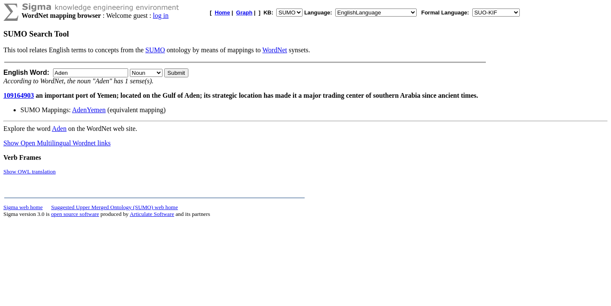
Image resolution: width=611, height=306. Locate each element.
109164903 (18, 95)
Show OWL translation (29, 171)
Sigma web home (23, 207)
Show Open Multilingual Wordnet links (57, 143)
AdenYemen (89, 109)
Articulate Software (152, 214)
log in (160, 15)
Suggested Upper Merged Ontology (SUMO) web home (114, 207)
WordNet (274, 50)
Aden (59, 128)
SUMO (155, 50)
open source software (75, 214)
